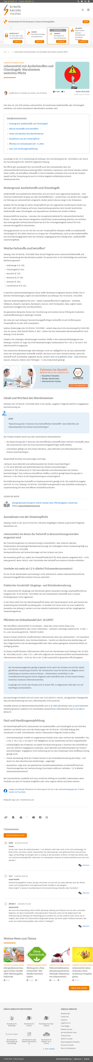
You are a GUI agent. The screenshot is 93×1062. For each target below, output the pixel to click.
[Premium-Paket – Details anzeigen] (57, 36)
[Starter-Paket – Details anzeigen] (36, 36)
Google (10, 1)
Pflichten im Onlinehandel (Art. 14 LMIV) (26, 144)
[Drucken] (20, 817)
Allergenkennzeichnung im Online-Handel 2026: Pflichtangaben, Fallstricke (45, 503)
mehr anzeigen (49, 1049)
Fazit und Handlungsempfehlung (23, 149)
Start (5, 52)
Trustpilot (26, 1)
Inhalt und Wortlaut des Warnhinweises (26, 134)
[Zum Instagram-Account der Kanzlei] (47, 817)
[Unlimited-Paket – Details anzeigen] (80, 35)
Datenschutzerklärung (63, 1059)
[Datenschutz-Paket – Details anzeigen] (14, 37)
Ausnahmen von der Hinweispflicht (24, 139)
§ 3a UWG (53, 706)
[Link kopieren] (5, 817)
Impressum (77, 1059)
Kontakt (86, 1059)
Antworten (85, 865)
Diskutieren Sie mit (15, 835)
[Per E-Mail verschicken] (33, 817)
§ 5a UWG (78, 709)
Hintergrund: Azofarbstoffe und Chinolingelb (28, 124)
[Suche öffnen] (82, 10)
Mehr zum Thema (79, 988)
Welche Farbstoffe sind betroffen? (24, 129)
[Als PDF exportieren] (13, 817)
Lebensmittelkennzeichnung (14, 63)
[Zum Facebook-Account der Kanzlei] (40, 817)
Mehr (86, 22)
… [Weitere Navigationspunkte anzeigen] (10, 52)
